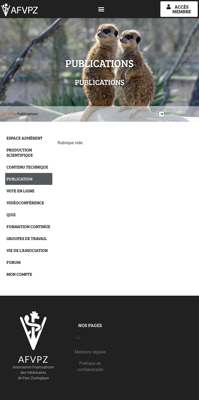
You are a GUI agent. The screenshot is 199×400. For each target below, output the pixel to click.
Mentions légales (90, 352)
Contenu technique (27, 167)
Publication (19, 178)
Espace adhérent (24, 138)
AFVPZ (8, 114)
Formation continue (28, 226)
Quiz (11, 214)
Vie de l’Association (27, 250)
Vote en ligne (20, 190)
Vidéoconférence (25, 202)
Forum (13, 262)
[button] (101, 9)
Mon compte (19, 274)
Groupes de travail (26, 238)
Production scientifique (19, 152)
